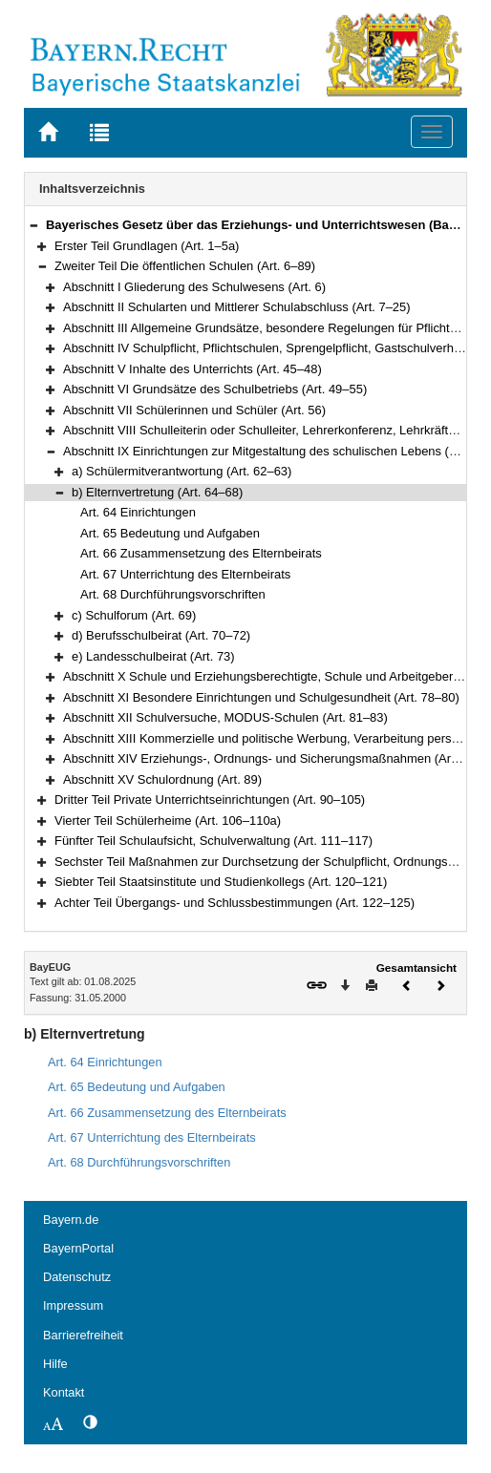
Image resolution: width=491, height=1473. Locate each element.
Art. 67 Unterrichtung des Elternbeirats (185, 574)
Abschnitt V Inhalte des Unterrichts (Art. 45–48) (192, 369)
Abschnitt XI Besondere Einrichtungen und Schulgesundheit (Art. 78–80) (261, 697)
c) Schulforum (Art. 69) (134, 615)
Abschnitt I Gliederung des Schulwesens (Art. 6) (194, 287)
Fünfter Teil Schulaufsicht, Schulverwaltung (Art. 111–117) (213, 840)
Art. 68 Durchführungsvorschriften (173, 594)
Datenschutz (77, 1277)
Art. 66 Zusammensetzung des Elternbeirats (201, 553)
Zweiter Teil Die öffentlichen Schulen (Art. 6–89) (184, 266)
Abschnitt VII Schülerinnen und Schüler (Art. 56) (194, 410)
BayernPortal (78, 1248)
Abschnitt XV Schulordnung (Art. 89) (162, 779)
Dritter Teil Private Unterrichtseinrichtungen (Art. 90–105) (209, 799)
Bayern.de (70, 1219)
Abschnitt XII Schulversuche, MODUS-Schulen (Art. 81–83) (225, 717)
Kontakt (63, 1392)
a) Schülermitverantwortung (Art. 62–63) (181, 471)
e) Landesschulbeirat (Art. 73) (153, 656)
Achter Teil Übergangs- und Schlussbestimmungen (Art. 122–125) (234, 902)
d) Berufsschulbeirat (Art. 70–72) (161, 635)
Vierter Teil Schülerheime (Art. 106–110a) (167, 820)
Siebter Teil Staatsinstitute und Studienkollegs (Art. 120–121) (220, 881)
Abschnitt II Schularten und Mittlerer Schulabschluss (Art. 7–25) (237, 307)
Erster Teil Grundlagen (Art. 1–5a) (146, 246)
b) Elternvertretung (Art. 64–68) (157, 492)
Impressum (73, 1305)
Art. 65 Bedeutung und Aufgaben (170, 533)
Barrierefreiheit (83, 1335)
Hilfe (55, 1364)
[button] (33, 225)
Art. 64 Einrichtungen (138, 512)
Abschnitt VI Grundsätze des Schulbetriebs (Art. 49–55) (215, 389)
